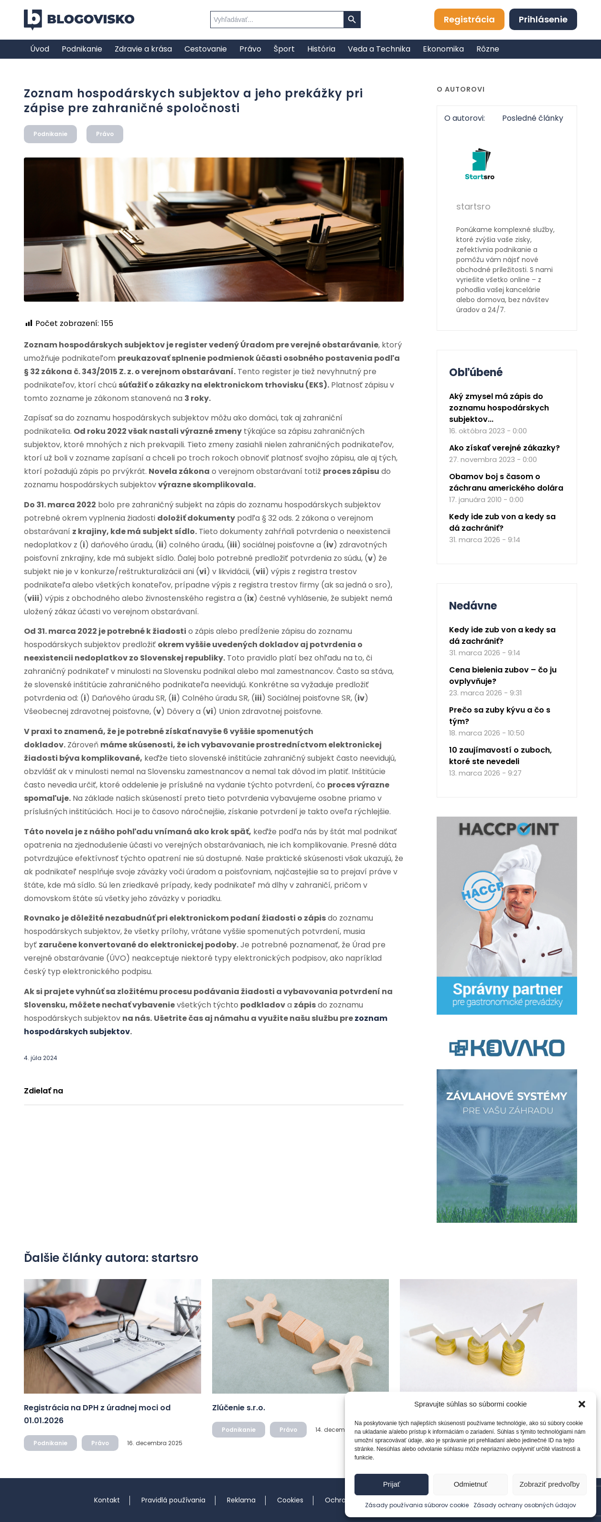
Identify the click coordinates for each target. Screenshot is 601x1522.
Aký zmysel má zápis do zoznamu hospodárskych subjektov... (499, 408)
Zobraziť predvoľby (549, 1484)
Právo (105, 134)
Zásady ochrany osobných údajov (524, 1505)
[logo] (79, 20)
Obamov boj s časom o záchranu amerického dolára (506, 482)
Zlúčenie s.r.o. (238, 1407)
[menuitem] (39, 49)
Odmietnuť (471, 1484)
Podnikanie (50, 134)
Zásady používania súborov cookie (417, 1505)
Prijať (391, 1484)
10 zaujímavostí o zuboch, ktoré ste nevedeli (500, 756)
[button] (582, 1404)
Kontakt (107, 1500)
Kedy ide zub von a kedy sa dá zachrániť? (502, 522)
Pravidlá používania (173, 1500)
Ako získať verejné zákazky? (504, 447)
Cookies (290, 1500)
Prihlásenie (543, 19)
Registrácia (469, 19)
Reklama (241, 1500)
